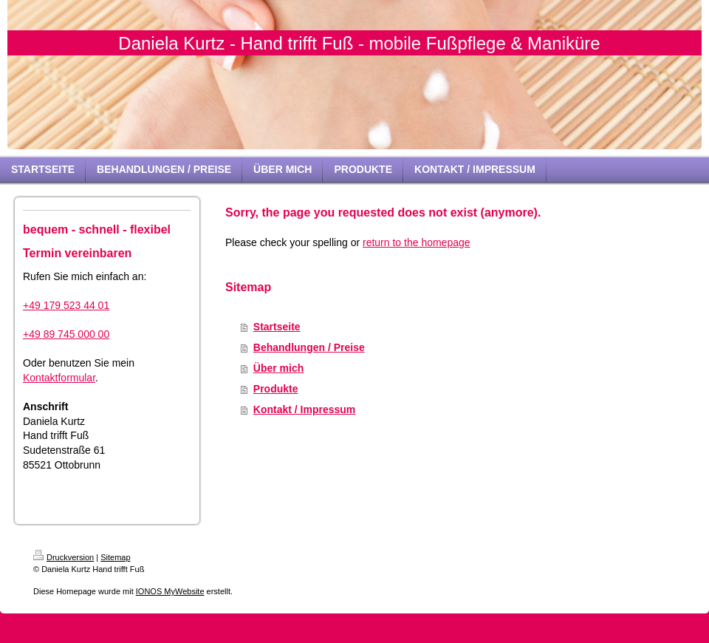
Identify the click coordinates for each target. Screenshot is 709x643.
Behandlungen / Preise (309, 347)
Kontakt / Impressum (304, 409)
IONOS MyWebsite (170, 591)
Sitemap (115, 557)
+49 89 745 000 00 (66, 334)
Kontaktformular (59, 378)
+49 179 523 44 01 (66, 305)
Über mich (278, 368)
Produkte (275, 389)
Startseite (277, 327)
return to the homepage (416, 242)
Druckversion (63, 557)
